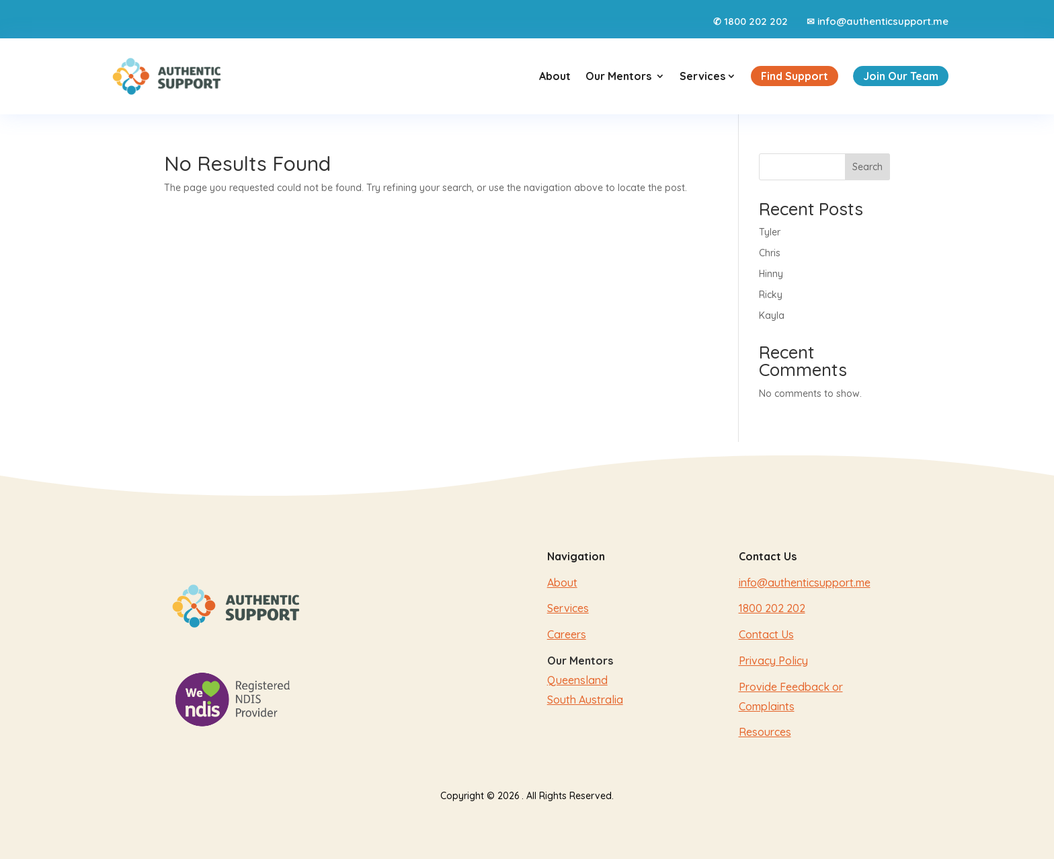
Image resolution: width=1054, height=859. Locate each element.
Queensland (577, 680)
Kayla (771, 315)
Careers (566, 634)
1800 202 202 (756, 21)
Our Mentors (618, 76)
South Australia (585, 699)
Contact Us (766, 634)
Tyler (769, 232)
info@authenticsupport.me (882, 21)
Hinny (771, 274)
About (555, 76)
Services (708, 76)
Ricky (770, 295)
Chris (769, 253)
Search (867, 167)
